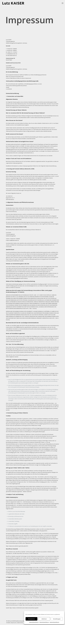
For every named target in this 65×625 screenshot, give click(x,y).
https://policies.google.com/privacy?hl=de (32, 605)
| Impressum (13, 622)
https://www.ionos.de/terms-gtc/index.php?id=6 (17, 546)
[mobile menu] (62, 3)
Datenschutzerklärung (34, 622)
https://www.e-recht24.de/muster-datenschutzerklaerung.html (23, 608)
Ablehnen (44, 619)
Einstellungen (56, 619)
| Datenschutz (19, 622)
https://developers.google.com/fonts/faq (44, 603)
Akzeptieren (31, 619)
